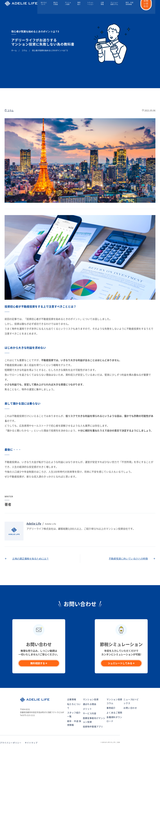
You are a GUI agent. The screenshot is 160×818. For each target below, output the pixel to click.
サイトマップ (31, 743)
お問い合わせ (130, 708)
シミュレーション (90, 3)
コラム (9, 110)
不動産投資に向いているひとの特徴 (128, 558)
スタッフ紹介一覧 (74, 715)
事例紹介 (79, 3)
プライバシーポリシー (11, 743)
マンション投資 (68, 3)
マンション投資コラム (114, 3)
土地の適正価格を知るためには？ (30, 558)
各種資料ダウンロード (114, 719)
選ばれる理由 (56, 3)
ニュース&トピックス (131, 701)
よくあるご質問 (114, 713)
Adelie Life (34, 523)
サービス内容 (89, 713)
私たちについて (44, 3)
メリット (87, 709)
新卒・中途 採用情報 (129, 3)
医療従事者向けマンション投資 (94, 720)
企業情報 (102, 3)
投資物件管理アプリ (93, 727)
